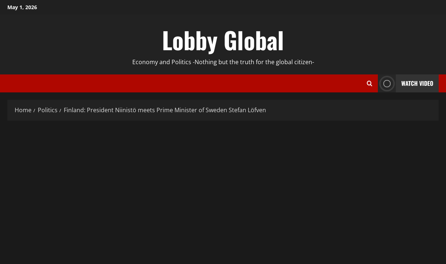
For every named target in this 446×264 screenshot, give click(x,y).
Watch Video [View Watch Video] (405, 83)
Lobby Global (223, 39)
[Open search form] (369, 84)
